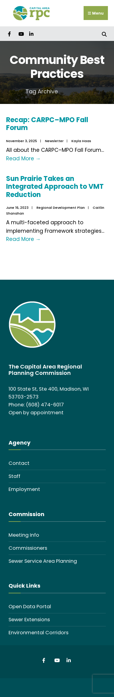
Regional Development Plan (60, 207)
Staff (14, 476)
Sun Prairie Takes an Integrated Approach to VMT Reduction (55, 186)
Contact (19, 463)
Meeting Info (24, 535)
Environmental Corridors (38, 632)
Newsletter (54, 140)
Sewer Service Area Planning (43, 561)
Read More (23, 158)
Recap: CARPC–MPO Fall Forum (47, 123)
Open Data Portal (30, 606)
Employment (24, 489)
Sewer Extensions (29, 619)
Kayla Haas (81, 140)
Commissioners (28, 548)
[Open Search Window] (104, 33)
